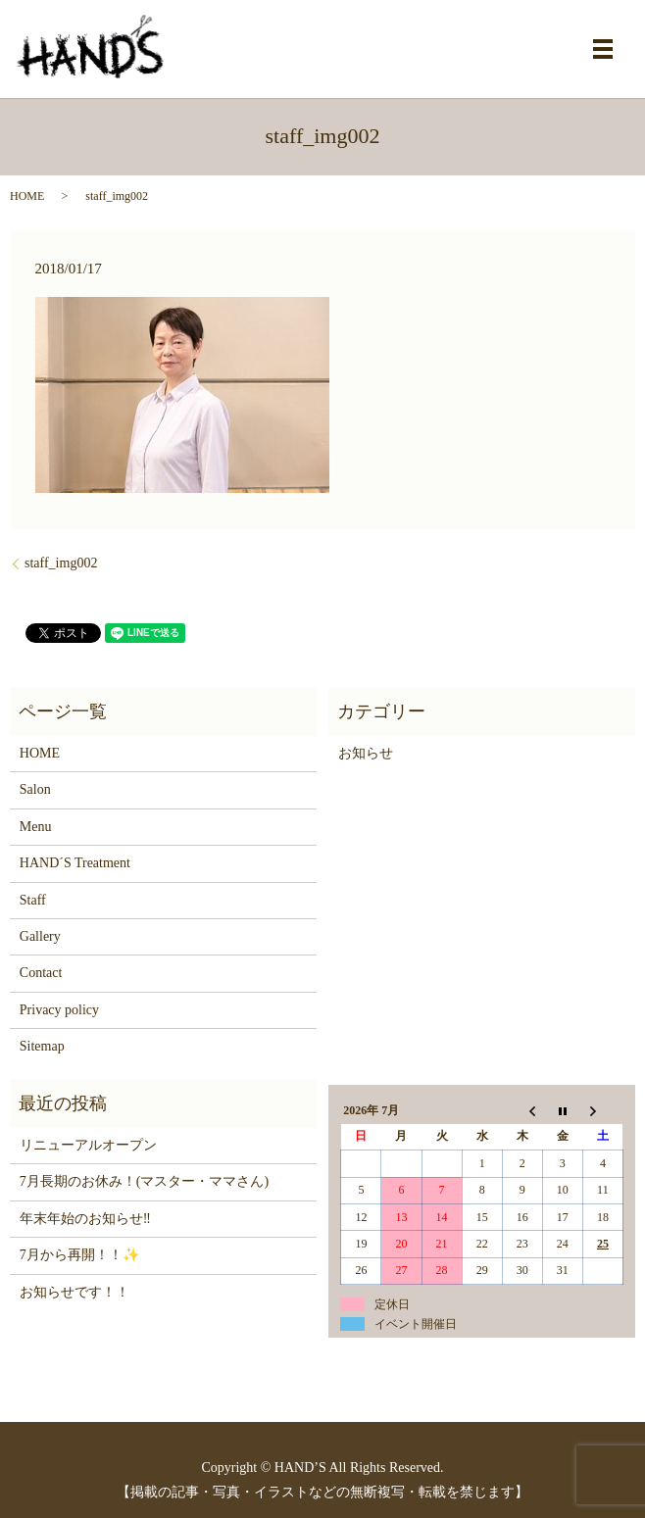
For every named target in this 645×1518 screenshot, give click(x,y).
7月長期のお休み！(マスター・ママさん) (144, 1181)
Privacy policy (59, 1010)
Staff (33, 900)
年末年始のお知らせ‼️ (85, 1218)
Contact (41, 972)
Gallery (40, 936)
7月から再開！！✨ (79, 1255)
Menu (36, 826)
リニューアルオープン (88, 1145)
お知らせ (365, 753)
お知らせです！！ (74, 1292)
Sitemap (42, 1046)
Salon (35, 789)
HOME (27, 196)
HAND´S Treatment (75, 863)
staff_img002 (61, 563)
